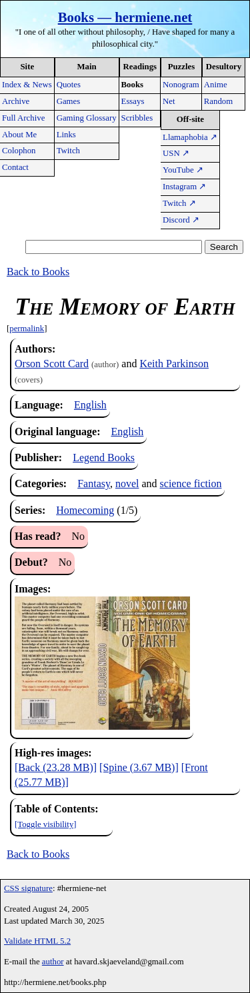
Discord (181, 220)
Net (169, 101)
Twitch (68, 150)
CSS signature (28, 888)
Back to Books (38, 271)
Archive (15, 101)
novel (127, 483)
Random (218, 101)
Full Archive (23, 118)
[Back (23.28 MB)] (56, 767)
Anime (215, 84)
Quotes (69, 84)
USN (176, 153)
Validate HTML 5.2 (37, 941)
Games (69, 101)
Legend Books (104, 457)
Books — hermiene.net (125, 17)
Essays (133, 101)
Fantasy (93, 483)
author (53, 961)
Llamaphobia (190, 137)
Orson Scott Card (52, 363)
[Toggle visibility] (46, 824)
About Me (19, 134)
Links (66, 134)
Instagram (184, 186)
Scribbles (137, 118)
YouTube (183, 170)
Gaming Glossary (87, 118)
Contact (15, 167)
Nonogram (181, 84)
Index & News (27, 84)
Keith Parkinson (174, 363)
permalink (26, 328)
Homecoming (85, 510)
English (90, 405)
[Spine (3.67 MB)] (139, 767)
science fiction (191, 483)
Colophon (18, 150)
